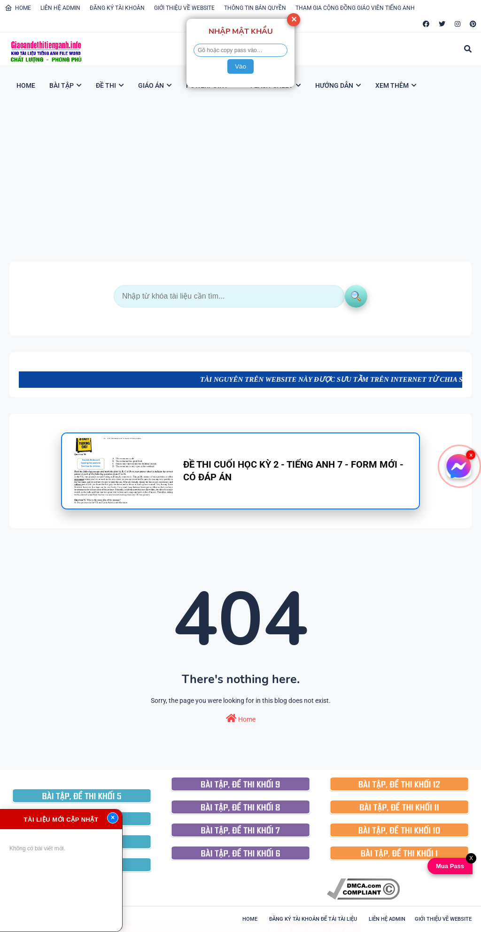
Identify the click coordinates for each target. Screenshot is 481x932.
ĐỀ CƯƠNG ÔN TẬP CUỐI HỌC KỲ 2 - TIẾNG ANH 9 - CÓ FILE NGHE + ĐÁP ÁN (241, 920)
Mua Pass (448, 866)
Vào (240, 66)
